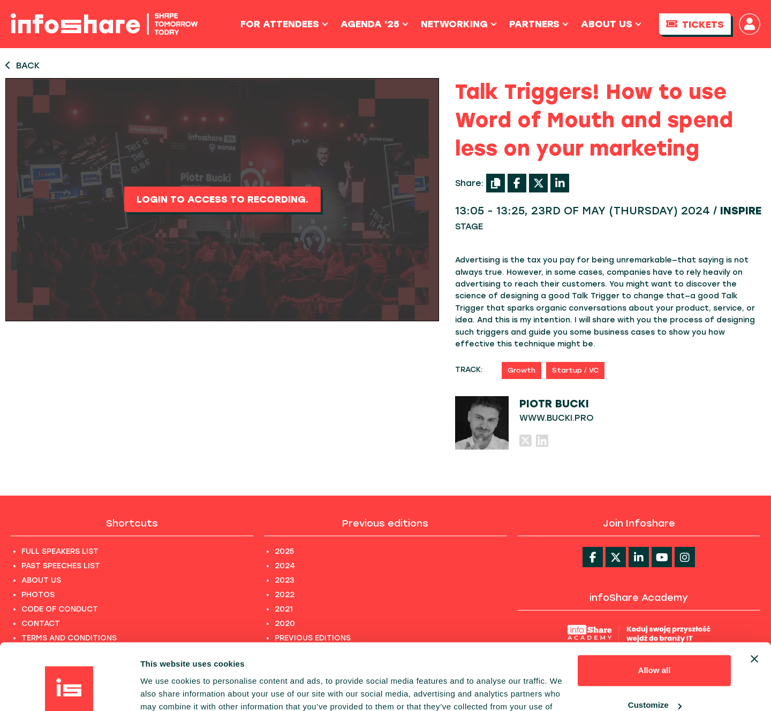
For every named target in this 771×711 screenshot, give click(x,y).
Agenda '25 (375, 24)
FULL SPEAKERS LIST (60, 551)
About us (611, 24)
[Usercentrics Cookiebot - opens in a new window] (69, 690)
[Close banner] (754, 600)
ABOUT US (41, 580)
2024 (285, 565)
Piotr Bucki (554, 403)
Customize (655, 646)
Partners (539, 24)
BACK (22, 65)
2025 (284, 551)
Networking (459, 24)
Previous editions (385, 523)
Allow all (654, 611)
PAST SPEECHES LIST (60, 565)
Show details (165, 689)
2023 (284, 580)
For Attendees (284, 24)
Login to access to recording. (222, 199)
